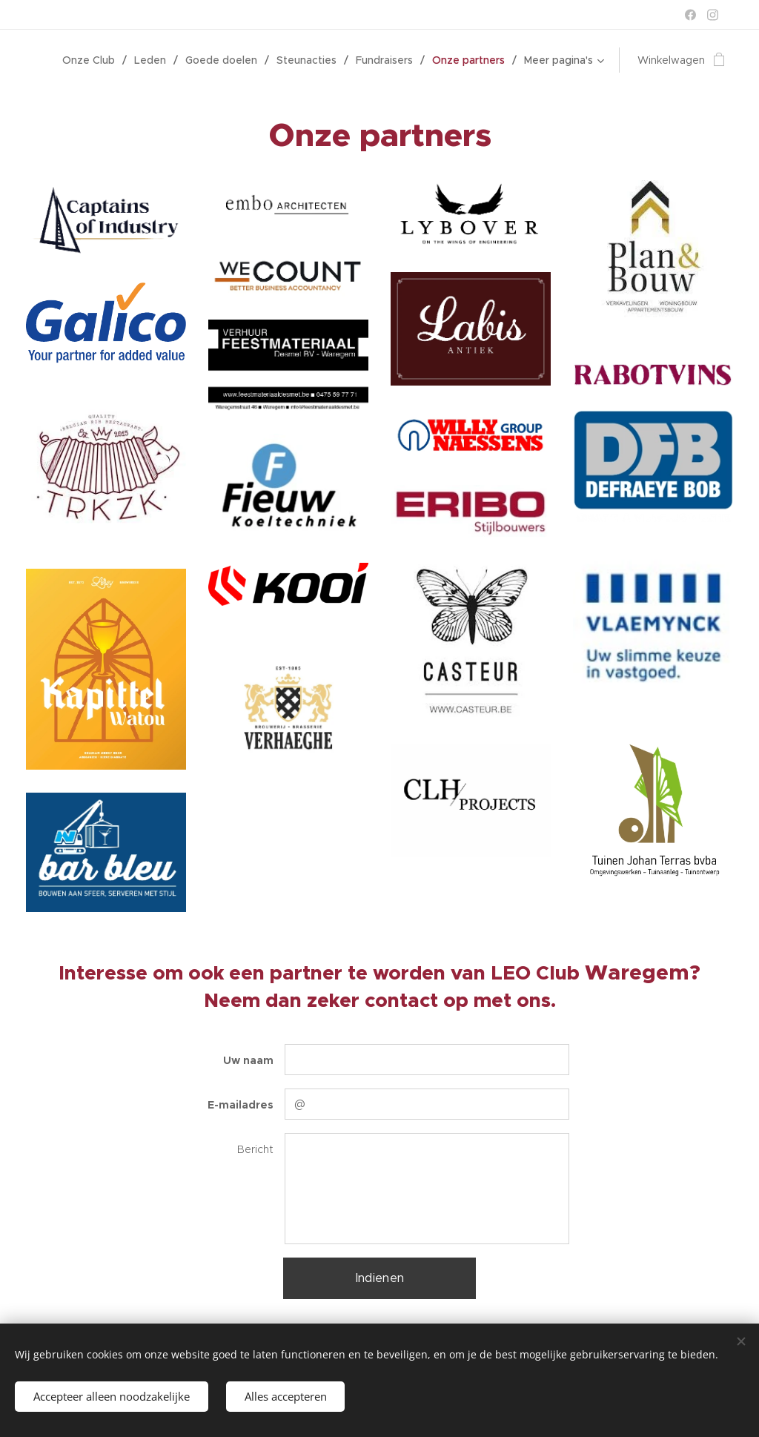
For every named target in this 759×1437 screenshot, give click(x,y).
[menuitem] (93, 60)
